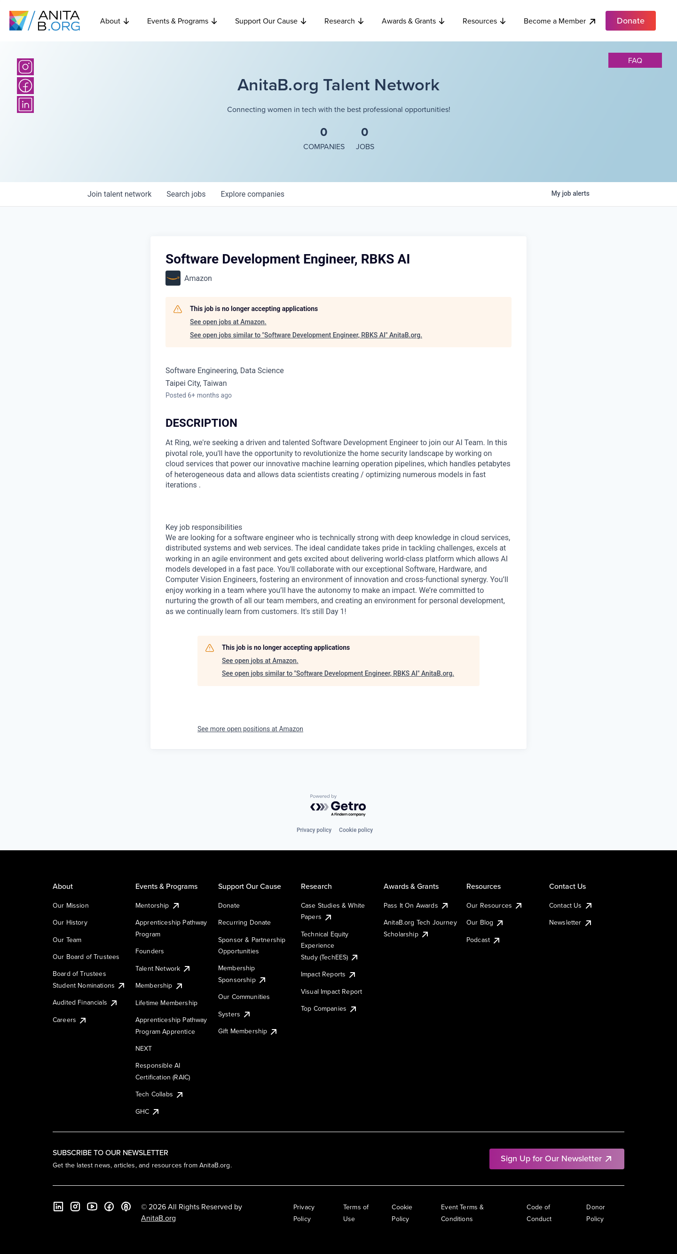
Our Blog (485, 922)
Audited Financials (85, 1002)
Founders (149, 951)
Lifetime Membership (166, 1002)
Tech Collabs (159, 1094)
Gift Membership (248, 1031)
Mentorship (158, 905)
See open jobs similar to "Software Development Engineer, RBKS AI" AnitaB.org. (306, 335)
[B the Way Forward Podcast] (126, 1206)
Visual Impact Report (331, 991)
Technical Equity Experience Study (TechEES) (330, 945)
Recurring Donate (244, 922)
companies (252, 194)
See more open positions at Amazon (250, 729)
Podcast (483, 939)
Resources (485, 21)
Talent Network (163, 968)
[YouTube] (92, 1206)
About (115, 21)
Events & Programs (182, 21)
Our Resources (494, 905)
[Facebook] (25, 85)
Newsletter (571, 922)
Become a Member (560, 21)
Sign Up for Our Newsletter (557, 1158)
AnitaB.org (158, 1218)
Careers (70, 1019)
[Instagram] (25, 66)
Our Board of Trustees (86, 956)
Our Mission (71, 905)
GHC (147, 1111)
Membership (159, 985)
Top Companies (329, 1008)
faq (635, 60)
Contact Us (571, 905)
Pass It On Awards (416, 905)
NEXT (143, 1048)
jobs (185, 194)
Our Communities (244, 996)
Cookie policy (356, 830)
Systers (235, 1014)
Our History (70, 922)
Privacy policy (314, 830)
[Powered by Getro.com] (338, 805)
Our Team (67, 939)
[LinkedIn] (25, 104)
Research (344, 21)
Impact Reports (329, 974)
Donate (229, 905)
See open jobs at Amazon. (228, 322)
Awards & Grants (414, 21)
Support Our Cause (271, 21)
